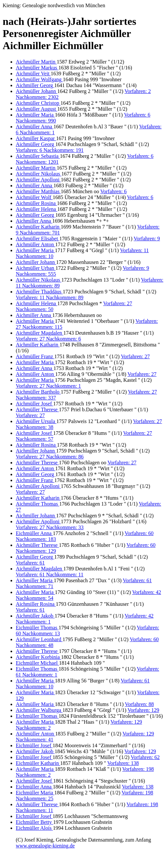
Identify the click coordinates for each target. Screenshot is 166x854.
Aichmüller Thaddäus (39, 291)
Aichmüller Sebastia (38, 156)
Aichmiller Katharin (37, 344)
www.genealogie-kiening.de (45, 845)
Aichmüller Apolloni (38, 179)
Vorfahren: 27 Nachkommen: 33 (49, 527)
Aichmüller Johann (36, 91)
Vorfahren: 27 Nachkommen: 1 (48, 386)
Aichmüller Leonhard (39, 639)
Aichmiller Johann (36, 262)
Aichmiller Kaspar (36, 138)
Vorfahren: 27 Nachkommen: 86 (49, 456)
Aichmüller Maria (35, 115)
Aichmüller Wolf (34, 197)
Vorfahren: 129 (143, 710)
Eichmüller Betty (34, 822)
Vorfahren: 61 (30, 563)
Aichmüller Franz (35, 356)
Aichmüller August (36, 109)
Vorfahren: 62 (145, 757)
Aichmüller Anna (35, 126)
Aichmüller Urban (36, 268)
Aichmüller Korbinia (38, 657)
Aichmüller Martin (36, 62)
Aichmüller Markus (37, 67)
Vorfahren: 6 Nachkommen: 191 (49, 150)
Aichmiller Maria (35, 580)
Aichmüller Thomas (37, 504)
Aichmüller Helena (36, 209)
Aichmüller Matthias (38, 191)
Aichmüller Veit (33, 73)
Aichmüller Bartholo (38, 392)
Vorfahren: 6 (113, 191)
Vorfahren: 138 (123, 763)
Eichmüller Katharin (38, 763)
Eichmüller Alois (34, 828)
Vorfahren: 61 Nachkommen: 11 (49, 574)
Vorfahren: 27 (135, 356)
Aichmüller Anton (35, 244)
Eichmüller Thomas (37, 627)
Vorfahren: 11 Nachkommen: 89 (49, 297)
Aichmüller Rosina (36, 203)
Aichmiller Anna (34, 221)
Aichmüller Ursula (36, 421)
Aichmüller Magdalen (39, 333)
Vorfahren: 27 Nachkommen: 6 (48, 339)
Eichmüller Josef (34, 745)
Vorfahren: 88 (139, 704)
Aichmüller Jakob (35, 616)
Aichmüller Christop (38, 103)
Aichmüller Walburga (39, 710)
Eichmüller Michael (37, 663)
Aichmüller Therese (37, 409)
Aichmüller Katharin (38, 227)
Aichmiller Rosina (36, 604)
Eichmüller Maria (35, 792)
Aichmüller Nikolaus (38, 173)
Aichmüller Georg (36, 144)
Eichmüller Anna (34, 533)
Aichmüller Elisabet (37, 238)
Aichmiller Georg (35, 85)
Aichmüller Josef (34, 403)
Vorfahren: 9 (146, 238)
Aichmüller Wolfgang (39, 79)
